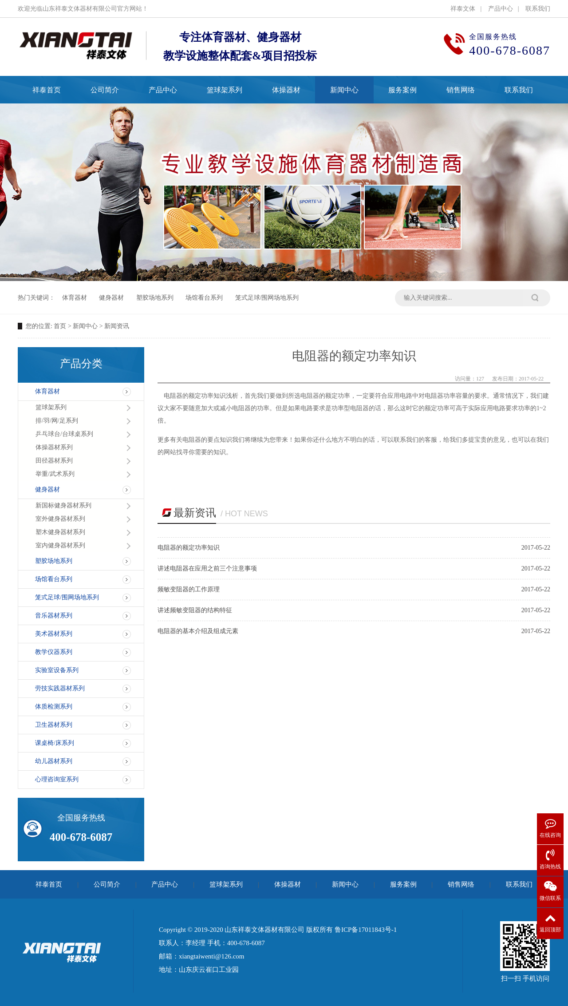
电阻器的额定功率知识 (189, 547)
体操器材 (287, 884)
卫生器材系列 (53, 724)
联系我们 (537, 8)
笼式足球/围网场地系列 (267, 297)
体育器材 (74, 297)
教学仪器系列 (53, 652)
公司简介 (107, 884)
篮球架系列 (51, 407)
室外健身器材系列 (60, 518)
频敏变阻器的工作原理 (189, 589)
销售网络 (461, 884)
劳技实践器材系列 (60, 688)
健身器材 (111, 297)
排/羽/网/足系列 (57, 420)
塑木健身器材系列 (60, 532)
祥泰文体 (462, 8)
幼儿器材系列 (53, 761)
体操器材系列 (54, 447)
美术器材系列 (53, 633)
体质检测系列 (53, 706)
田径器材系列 (54, 460)
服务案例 (403, 884)
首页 (60, 326)
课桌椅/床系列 (54, 743)
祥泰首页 (49, 884)
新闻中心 (85, 326)
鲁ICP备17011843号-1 (366, 929)
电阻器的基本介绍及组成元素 (198, 631)
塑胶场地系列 (155, 297)
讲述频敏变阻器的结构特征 (195, 610)
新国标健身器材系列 (63, 505)
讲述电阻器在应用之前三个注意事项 (207, 568)
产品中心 (500, 8)
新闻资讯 (116, 326)
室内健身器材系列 (60, 545)
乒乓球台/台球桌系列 (64, 434)
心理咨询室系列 (57, 779)
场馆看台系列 (204, 297)
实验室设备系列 (57, 670)
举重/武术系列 (55, 474)
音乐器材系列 (53, 615)
